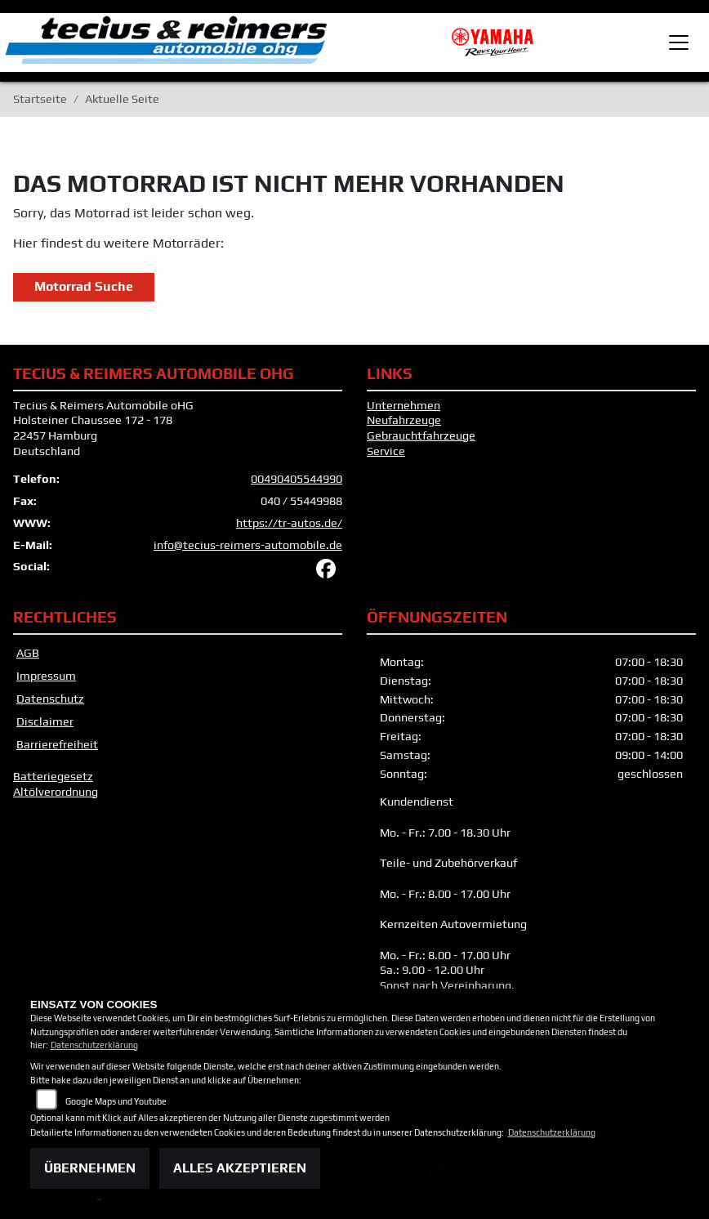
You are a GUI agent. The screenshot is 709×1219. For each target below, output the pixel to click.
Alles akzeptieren (239, 1168)
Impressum (46, 675)
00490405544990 (296, 478)
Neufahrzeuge (404, 419)
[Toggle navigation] (678, 42)
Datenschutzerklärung (94, 1045)
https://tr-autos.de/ (289, 522)
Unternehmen (403, 405)
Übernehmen (90, 1168)
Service (386, 451)
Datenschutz (50, 698)
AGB (27, 652)
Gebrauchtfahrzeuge (421, 435)
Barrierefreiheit (57, 744)
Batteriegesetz (53, 776)
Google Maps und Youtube (116, 1101)
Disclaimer (45, 721)
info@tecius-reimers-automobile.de (248, 544)
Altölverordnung (55, 791)
